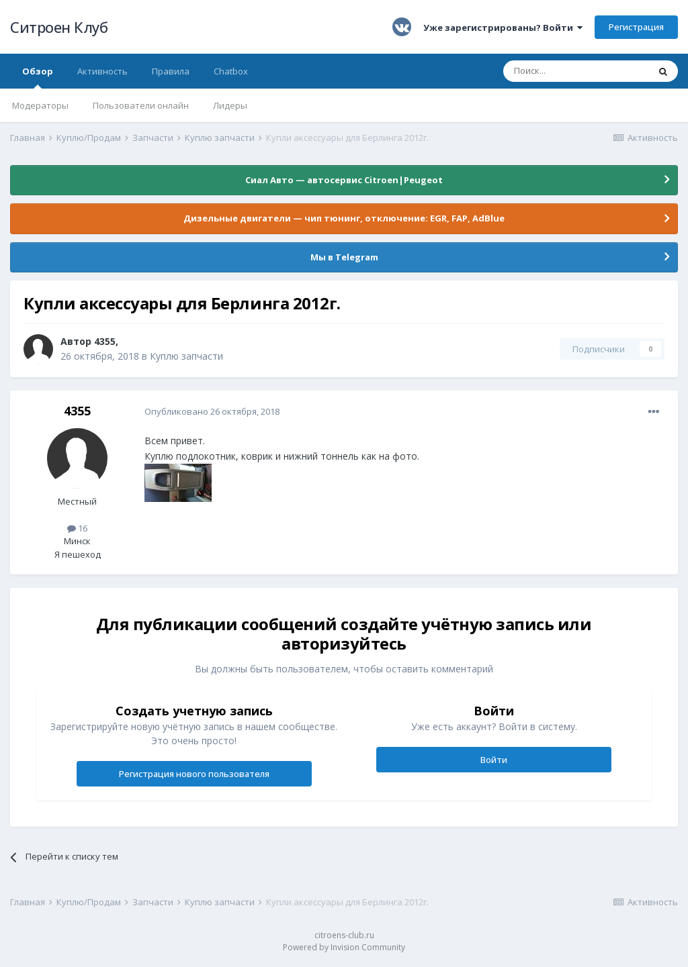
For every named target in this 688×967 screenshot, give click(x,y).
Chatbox (231, 71)
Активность (102, 71)
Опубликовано (212, 411)
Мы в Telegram (344, 257)
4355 (105, 341)
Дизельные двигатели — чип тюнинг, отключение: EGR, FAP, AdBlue (344, 218)
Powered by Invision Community (344, 947)
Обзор (37, 77)
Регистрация (636, 27)
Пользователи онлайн (141, 105)
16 (77, 528)
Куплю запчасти (186, 356)
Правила (170, 71)
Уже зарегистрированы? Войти (503, 27)
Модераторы (40, 105)
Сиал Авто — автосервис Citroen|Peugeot (344, 180)
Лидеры (230, 105)
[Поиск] (575, 71)
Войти (493, 760)
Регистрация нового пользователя (194, 774)
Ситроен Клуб (59, 27)
